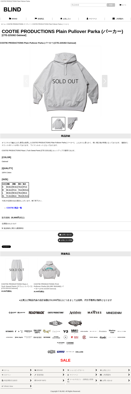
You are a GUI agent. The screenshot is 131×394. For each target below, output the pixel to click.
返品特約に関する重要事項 (12, 228)
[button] (104, 81)
